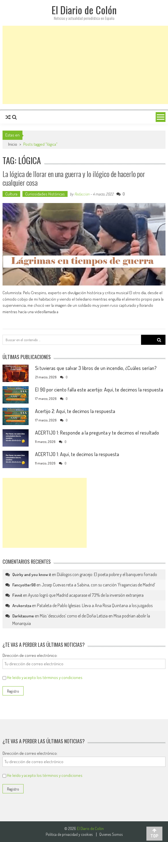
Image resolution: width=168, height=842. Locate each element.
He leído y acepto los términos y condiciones (44, 677)
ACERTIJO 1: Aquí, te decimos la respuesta (77, 454)
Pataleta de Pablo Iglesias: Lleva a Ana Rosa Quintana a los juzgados (95, 605)
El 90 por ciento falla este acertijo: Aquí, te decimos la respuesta (99, 389)
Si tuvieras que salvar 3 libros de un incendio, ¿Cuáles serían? (96, 368)
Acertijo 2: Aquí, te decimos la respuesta (75, 411)
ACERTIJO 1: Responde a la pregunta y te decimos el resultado (97, 433)
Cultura (11, 194)
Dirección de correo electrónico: (30, 655)
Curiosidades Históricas (45, 194)
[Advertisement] (85, 65)
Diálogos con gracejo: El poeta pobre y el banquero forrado (107, 574)
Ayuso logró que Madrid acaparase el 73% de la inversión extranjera (86, 595)
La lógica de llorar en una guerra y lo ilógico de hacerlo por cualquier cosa (74, 178)
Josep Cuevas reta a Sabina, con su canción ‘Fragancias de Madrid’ (98, 585)
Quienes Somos (111, 834)
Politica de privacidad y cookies (69, 834)
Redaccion (81, 194)
